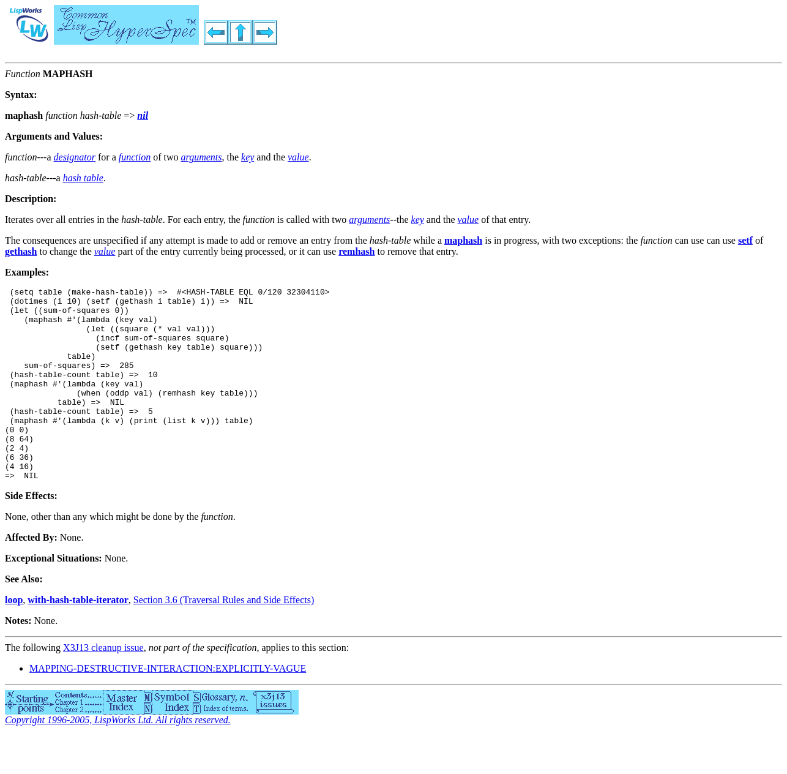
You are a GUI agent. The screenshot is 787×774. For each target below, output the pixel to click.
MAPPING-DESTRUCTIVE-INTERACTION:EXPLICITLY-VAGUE (167, 707)
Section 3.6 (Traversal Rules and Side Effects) (224, 638)
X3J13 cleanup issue (103, 686)
